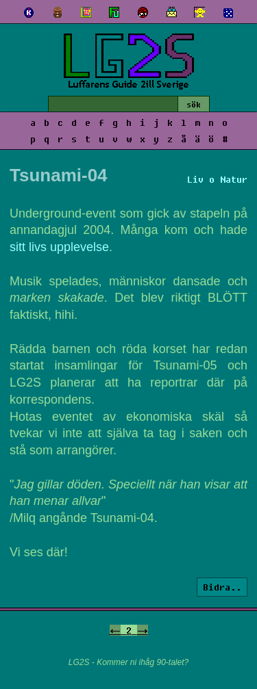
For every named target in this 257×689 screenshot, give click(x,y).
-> (142, 630)
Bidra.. (222, 587)
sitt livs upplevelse (59, 247)
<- (115, 630)
